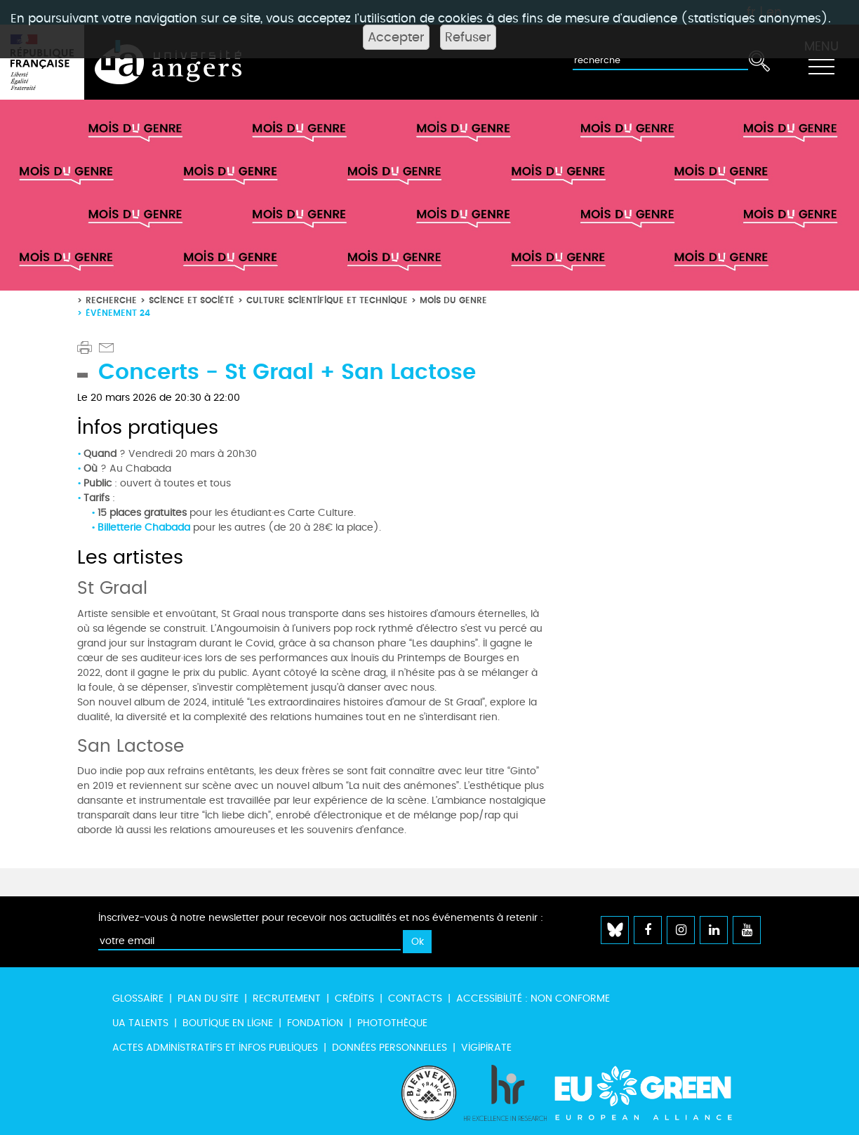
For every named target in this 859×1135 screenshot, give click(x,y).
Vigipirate (486, 1047)
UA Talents (140, 1023)
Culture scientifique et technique (327, 300)
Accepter (396, 37)
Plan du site (208, 998)
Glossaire (138, 998)
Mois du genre (453, 300)
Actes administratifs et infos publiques (215, 1047)
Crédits (354, 998)
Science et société (191, 300)
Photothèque (392, 1023)
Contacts (415, 998)
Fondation (315, 1023)
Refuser (468, 37)
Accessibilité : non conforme (533, 998)
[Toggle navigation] (821, 62)
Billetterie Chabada (144, 527)
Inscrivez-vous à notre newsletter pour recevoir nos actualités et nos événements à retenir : (320, 917)
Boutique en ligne (227, 1023)
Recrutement (287, 998)
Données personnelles (389, 1047)
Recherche (111, 300)
